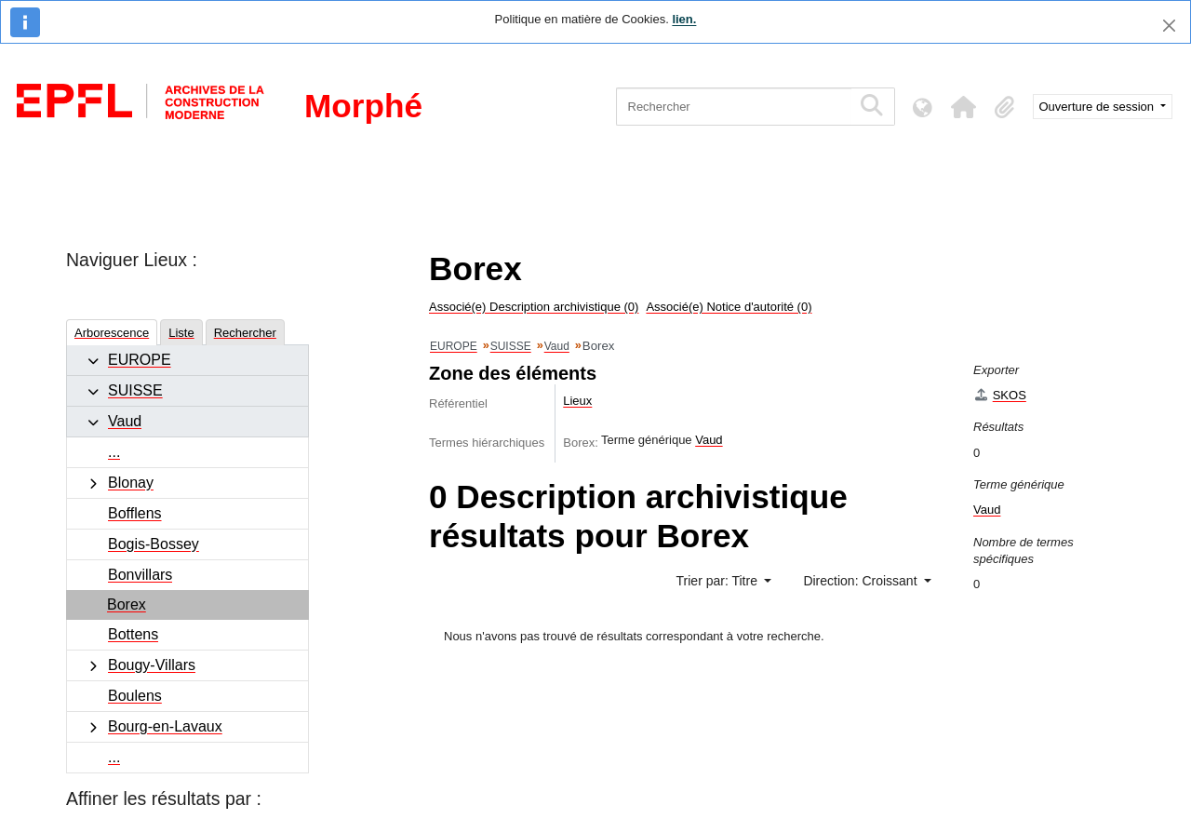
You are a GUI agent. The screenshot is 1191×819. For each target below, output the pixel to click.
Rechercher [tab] (245, 333)
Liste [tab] (181, 333)
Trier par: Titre (718, 580)
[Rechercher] (733, 106)
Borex (126, 604)
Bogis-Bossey (153, 544)
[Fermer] (1169, 25)
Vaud (124, 421)
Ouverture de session (1098, 107)
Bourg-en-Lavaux (165, 726)
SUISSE (135, 390)
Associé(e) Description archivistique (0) (533, 307)
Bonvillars (140, 575)
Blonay (131, 482)
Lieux (577, 401)
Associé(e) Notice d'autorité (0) (728, 307)
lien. (684, 19)
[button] (963, 107)
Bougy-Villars (151, 665)
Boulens (135, 696)
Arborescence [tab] (111, 333)
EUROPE (139, 360)
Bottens (133, 634)
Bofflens (135, 513)
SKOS (999, 395)
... (114, 452)
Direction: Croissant (861, 580)
